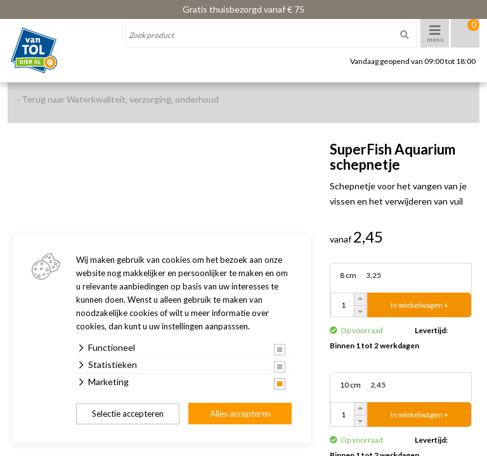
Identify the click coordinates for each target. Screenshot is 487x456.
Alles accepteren (240, 413)
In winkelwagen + (419, 305)
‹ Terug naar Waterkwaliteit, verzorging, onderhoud (118, 99)
